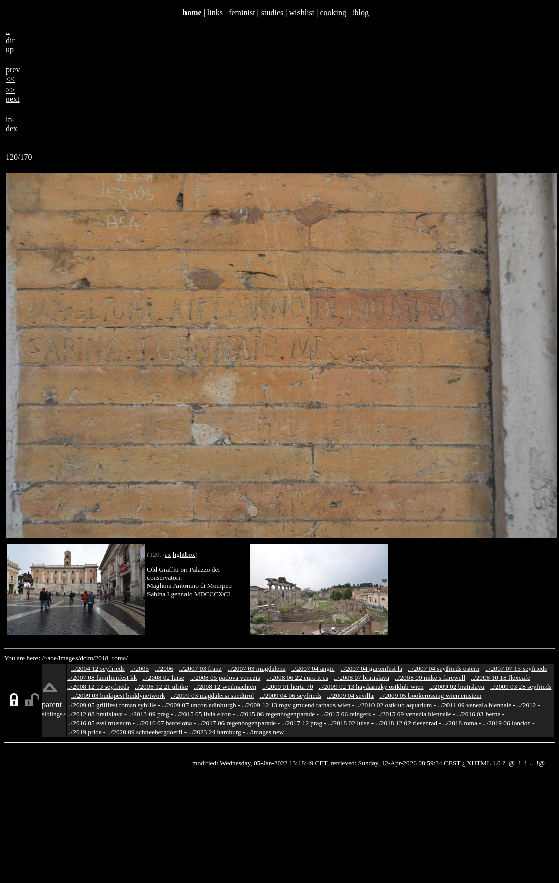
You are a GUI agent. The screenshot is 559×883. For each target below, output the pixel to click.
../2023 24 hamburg (215, 732)
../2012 (526, 705)
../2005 (139, 668)
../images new (265, 732)
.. (531, 763)
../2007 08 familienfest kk (102, 677)
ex (168, 554)
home (191, 12)
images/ (69, 658)
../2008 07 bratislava (361, 677)
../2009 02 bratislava (457, 686)
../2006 (164, 668)
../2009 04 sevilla (350, 696)
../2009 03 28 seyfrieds (521, 686)
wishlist (301, 12)
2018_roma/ (111, 658)
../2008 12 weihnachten (225, 686)
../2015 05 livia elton (203, 714)
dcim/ (87, 658)
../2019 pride (84, 732)
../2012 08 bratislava (95, 714)
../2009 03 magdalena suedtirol (212, 696)
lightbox (184, 554)
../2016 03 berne (479, 714)
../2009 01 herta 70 (287, 686)
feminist (242, 12)
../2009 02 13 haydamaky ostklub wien (371, 686)
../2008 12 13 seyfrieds (98, 686)
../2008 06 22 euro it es (297, 677)
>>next (13, 94)
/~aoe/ (50, 658)
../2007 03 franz (200, 668)
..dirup (10, 40)
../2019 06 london (507, 723)
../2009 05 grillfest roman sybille (111, 705)
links (215, 12)
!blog (360, 12)
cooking (333, 12)
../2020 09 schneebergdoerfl (145, 732)
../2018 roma (460, 723)
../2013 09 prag (148, 714)
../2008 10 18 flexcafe (500, 677)
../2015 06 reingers (345, 714)
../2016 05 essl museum (99, 723)
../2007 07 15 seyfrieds (516, 668)
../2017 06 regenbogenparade (237, 723)
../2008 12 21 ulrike (161, 686)
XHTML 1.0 (484, 763)
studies (272, 12)
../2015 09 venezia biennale (414, 714)
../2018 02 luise (348, 723)
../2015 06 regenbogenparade (276, 714)
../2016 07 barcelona (164, 723)
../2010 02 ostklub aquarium (394, 705)
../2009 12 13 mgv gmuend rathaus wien (296, 705)
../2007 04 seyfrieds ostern (443, 668)
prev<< (13, 74)
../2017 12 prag (301, 723)
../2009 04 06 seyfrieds (290, 696)
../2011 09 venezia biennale (475, 705)
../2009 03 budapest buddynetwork (118, 696)
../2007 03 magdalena (257, 668)
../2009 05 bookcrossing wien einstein (430, 696)
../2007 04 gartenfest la (372, 668)
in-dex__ (11, 128)
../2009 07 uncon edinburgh (199, 705)
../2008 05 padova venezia (225, 677)
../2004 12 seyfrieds (98, 668)
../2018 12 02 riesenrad (406, 723)
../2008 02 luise (163, 677)
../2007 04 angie (313, 668)
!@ (540, 763)
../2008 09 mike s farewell (430, 677)
